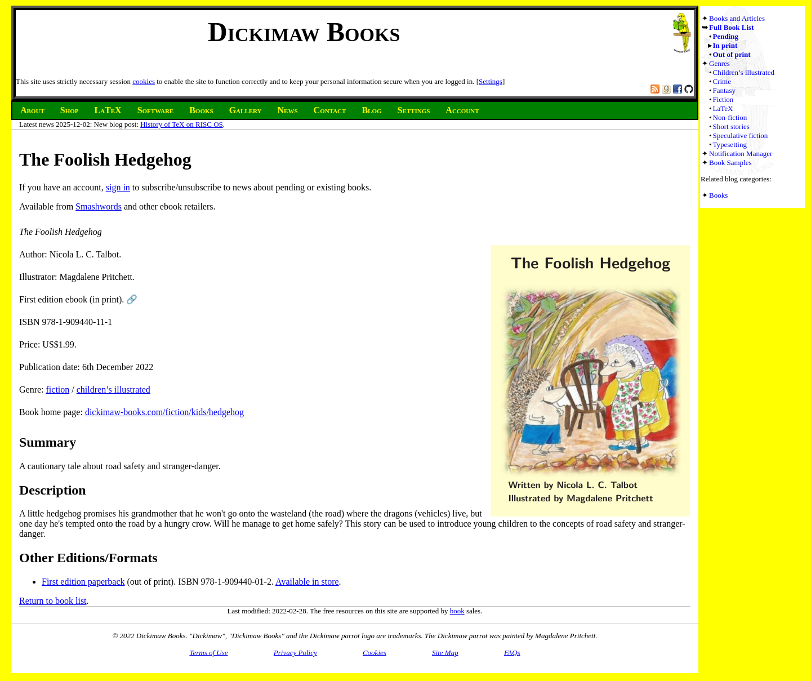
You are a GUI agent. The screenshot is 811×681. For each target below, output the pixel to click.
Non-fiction (730, 117)
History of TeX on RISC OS (181, 124)
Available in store (307, 581)
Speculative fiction (740, 135)
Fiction (723, 99)
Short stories (731, 126)
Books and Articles (737, 18)
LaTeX (723, 108)
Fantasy (724, 90)
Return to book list (53, 601)
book (457, 611)
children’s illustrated (113, 389)
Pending (726, 36)
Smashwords (98, 206)
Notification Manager (740, 153)
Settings (490, 81)
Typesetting (730, 144)
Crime (722, 81)
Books (718, 195)
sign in (118, 187)
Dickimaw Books (304, 32)
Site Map (445, 652)
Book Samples (730, 162)
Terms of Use (208, 652)
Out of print (732, 54)
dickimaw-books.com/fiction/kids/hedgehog (164, 412)
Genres (719, 63)
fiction (58, 389)
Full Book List (731, 27)
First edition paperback (83, 581)
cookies (143, 81)
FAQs (512, 652)
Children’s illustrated (743, 72)
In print (725, 45)
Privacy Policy (295, 652)
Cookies (374, 652)
